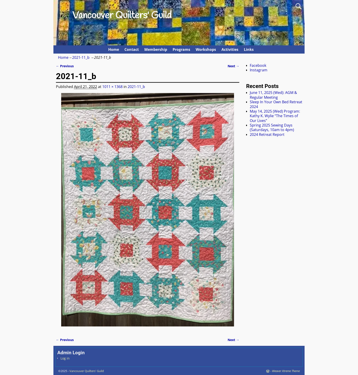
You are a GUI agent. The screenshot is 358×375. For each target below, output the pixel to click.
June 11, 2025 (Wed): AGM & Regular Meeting (273, 95)
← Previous (65, 66)
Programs (181, 49)
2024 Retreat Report (267, 134)
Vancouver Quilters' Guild (121, 15)
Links (249, 49)
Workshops (206, 49)
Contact (131, 49)
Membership (155, 49)
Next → (233, 66)
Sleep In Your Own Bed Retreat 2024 (276, 104)
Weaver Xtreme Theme (286, 371)
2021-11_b (81, 57)
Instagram (258, 69)
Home (113, 49)
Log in (65, 358)
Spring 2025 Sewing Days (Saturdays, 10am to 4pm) (272, 127)
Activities (229, 49)
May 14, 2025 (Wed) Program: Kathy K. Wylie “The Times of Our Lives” (275, 116)
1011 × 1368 (112, 86)
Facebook (258, 65)
